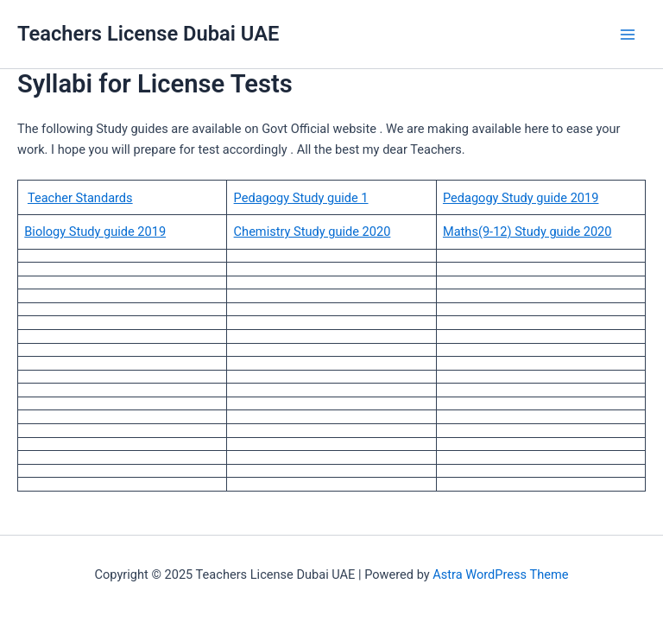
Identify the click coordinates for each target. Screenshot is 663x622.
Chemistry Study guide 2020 (312, 231)
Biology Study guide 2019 (95, 231)
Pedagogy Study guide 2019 (521, 198)
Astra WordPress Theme (500, 574)
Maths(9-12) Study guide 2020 (527, 231)
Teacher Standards (80, 198)
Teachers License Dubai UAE (148, 34)
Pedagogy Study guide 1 (301, 198)
